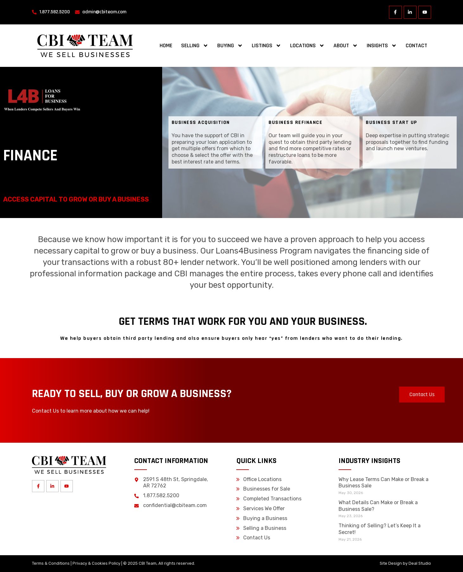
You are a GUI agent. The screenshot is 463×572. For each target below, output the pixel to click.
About (345, 46)
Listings (266, 46)
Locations (307, 46)
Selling (194, 46)
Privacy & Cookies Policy (96, 563)
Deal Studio (420, 563)
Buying (230, 46)
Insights (382, 46)
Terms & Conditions (51, 563)
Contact (416, 45)
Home (166, 45)
